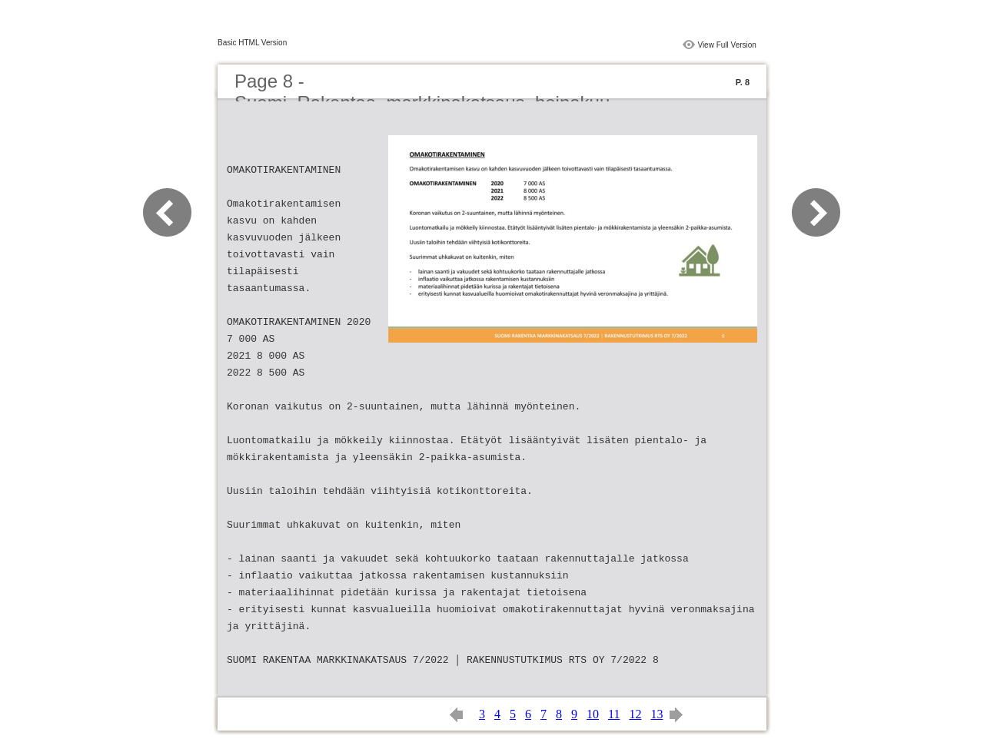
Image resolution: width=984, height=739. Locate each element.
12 (635, 714)
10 (593, 714)
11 (614, 714)
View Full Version (726, 45)
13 (656, 714)
